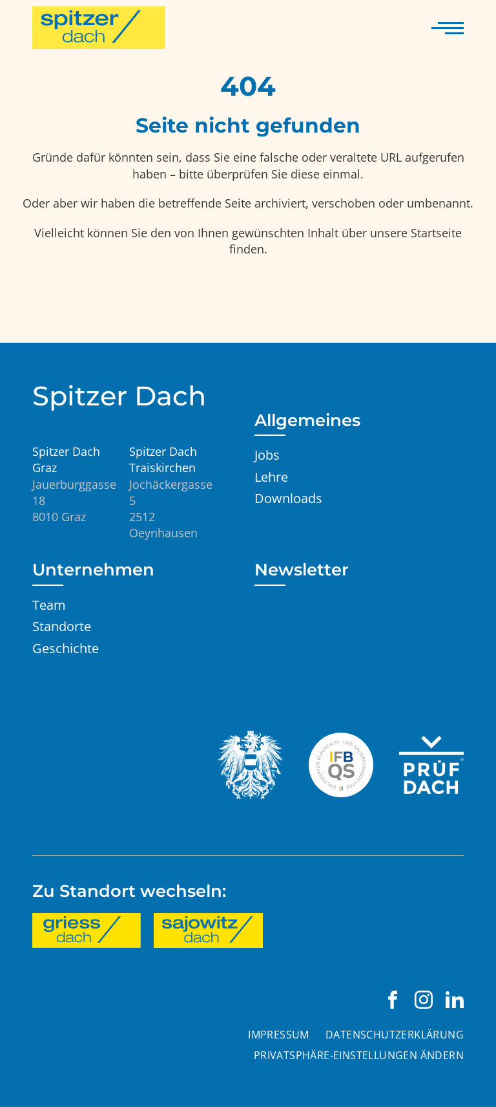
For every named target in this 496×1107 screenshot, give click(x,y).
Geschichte (65, 648)
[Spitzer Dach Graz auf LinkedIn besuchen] (455, 1000)
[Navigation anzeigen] (447, 28)
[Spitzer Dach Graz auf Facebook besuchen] (393, 1000)
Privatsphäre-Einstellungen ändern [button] (359, 1055)
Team (49, 605)
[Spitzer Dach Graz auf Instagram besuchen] (424, 1000)
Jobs (267, 455)
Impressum (278, 1034)
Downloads (288, 498)
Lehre (271, 477)
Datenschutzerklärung (395, 1034)
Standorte (61, 626)
